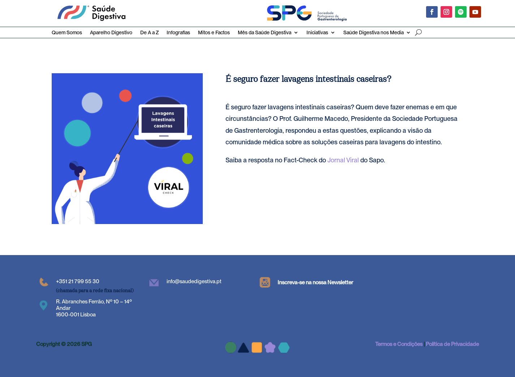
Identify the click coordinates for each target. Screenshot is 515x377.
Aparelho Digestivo (111, 32)
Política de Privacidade (452, 344)
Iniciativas (317, 32)
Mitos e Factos (214, 32)
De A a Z (149, 32)
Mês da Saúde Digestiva (264, 32)
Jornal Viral (343, 160)
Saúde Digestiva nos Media (373, 32)
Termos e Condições (398, 344)
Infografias (178, 32)
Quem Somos (67, 32)
